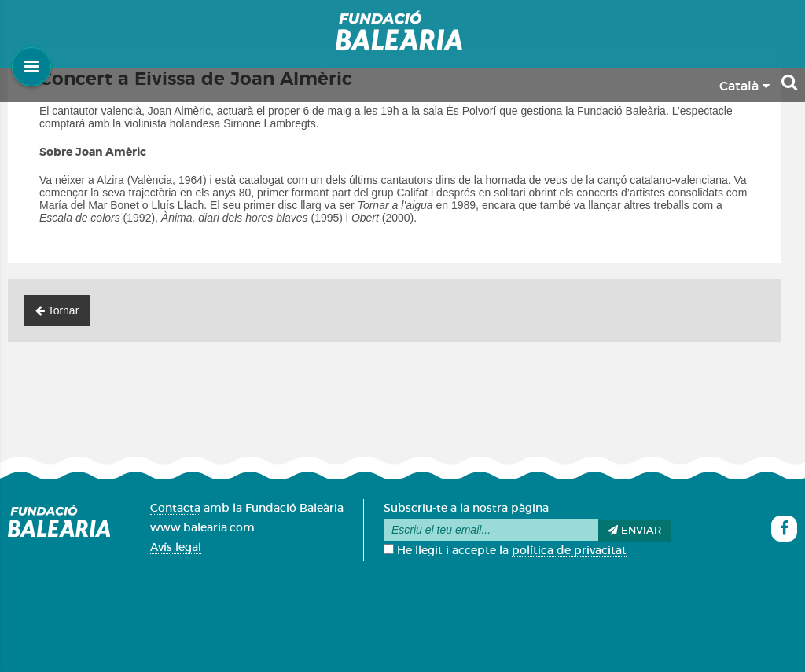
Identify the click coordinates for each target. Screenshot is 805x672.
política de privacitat (569, 550)
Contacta (175, 508)
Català (744, 86)
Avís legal (175, 547)
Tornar (57, 310)
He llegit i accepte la (505, 550)
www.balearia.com (202, 528)
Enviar (634, 530)
